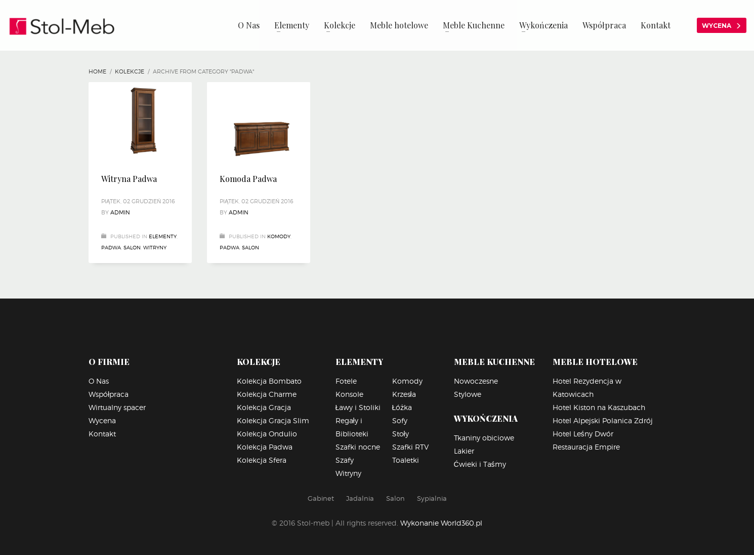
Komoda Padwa (248, 178)
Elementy (163, 236)
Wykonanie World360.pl (441, 523)
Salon (132, 247)
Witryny (154, 247)
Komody (278, 236)
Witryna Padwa (129, 178)
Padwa (111, 247)
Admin (120, 212)
